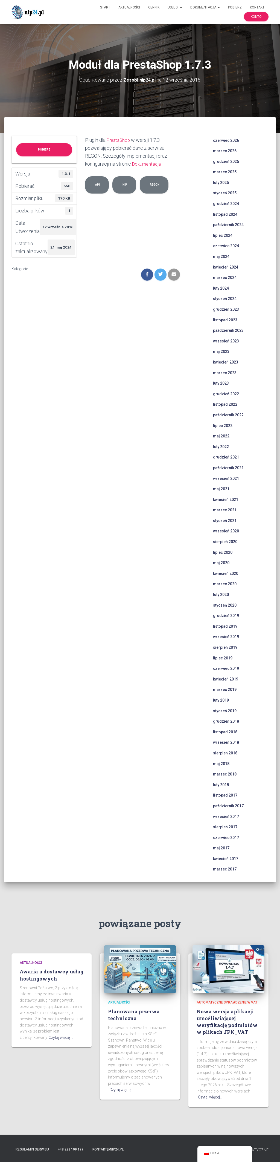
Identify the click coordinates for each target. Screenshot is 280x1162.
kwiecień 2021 (225, 499)
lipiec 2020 (222, 552)
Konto (256, 17)
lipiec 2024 (222, 235)
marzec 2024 (225, 277)
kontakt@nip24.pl (108, 1149)
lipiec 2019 (222, 658)
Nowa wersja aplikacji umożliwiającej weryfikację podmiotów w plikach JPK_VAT (227, 1021)
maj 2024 (221, 256)
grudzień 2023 (226, 309)
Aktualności (129, 7)
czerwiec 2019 (226, 668)
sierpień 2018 (225, 753)
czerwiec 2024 (226, 246)
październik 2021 (228, 467)
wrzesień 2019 (226, 637)
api (97, 184)
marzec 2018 (225, 774)
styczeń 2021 (225, 520)
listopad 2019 (225, 626)
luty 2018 (221, 784)
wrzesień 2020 (226, 531)
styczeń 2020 (225, 605)
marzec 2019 (225, 689)
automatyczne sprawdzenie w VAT (227, 1002)
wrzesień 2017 (226, 816)
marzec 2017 (225, 869)
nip (124, 184)
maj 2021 (221, 489)
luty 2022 (221, 446)
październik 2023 (228, 330)
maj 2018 (221, 763)
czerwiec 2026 (226, 140)
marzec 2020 (225, 584)
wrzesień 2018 (226, 742)
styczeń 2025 (225, 193)
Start (105, 7)
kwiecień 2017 (225, 858)
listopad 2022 (225, 404)
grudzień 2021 (226, 457)
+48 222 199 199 (70, 1149)
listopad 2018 (225, 732)
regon (154, 184)
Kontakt (257, 7)
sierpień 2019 (225, 647)
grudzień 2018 (226, 721)
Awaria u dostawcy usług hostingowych (51, 975)
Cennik (153, 7)
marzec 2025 (225, 172)
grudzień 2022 (226, 393)
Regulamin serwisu (32, 1149)
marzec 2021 (225, 510)
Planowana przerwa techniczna (134, 1014)
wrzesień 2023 (226, 341)
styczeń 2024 (225, 298)
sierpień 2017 (225, 827)
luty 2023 (221, 383)
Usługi (175, 7)
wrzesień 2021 (226, 478)
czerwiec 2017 (226, 837)
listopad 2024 (225, 214)
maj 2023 (221, 351)
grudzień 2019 (226, 615)
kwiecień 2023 (225, 362)
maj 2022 (221, 436)
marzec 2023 (225, 372)
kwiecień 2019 (225, 679)
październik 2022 (228, 415)
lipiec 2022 (222, 425)
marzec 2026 (225, 151)
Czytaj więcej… (61, 1037)
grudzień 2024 (226, 203)
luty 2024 (221, 288)
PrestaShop (119, 140)
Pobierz (235, 7)
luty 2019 (221, 700)
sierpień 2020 (225, 541)
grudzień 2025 (226, 161)
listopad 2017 (225, 795)
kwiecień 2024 (225, 267)
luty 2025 (221, 182)
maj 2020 (221, 563)
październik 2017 (228, 805)
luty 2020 (221, 594)
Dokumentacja (205, 7)
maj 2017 (221, 848)
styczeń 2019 (225, 710)
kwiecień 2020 (225, 573)
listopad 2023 (225, 320)
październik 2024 (228, 225)
